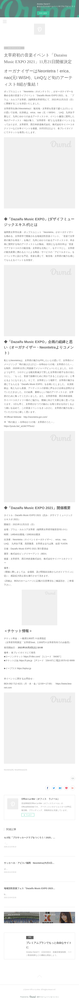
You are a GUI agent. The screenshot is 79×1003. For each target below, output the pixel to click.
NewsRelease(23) (21, 770)
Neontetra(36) (9, 770)
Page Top (39, 977)
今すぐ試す (43, 13)
